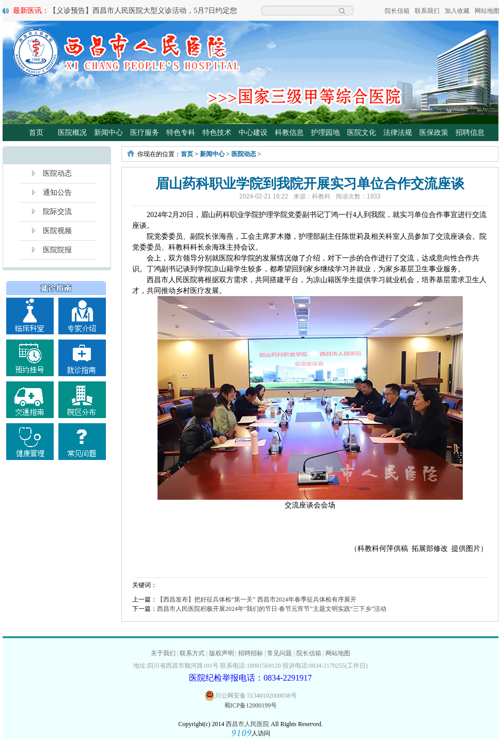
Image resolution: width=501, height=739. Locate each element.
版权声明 (221, 653)
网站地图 (487, 10)
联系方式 (192, 653)
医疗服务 (144, 132)
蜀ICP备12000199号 (250, 705)
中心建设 (253, 132)
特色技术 (216, 132)
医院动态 (57, 173)
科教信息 (289, 132)
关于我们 (163, 653)
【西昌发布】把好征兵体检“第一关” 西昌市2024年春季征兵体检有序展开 (256, 599)
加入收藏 (457, 10)
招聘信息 (470, 132)
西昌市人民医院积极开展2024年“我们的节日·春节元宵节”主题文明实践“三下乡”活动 (271, 608)
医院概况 (72, 132)
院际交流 (57, 211)
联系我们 (427, 10)
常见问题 (279, 653)
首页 (36, 132)
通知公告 (57, 192)
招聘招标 (250, 653)
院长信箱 (397, 10)
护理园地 (325, 132)
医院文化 (361, 132)
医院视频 (57, 231)
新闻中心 (108, 132)
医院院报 (57, 250)
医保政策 (433, 132)
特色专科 (180, 132)
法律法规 (397, 132)
